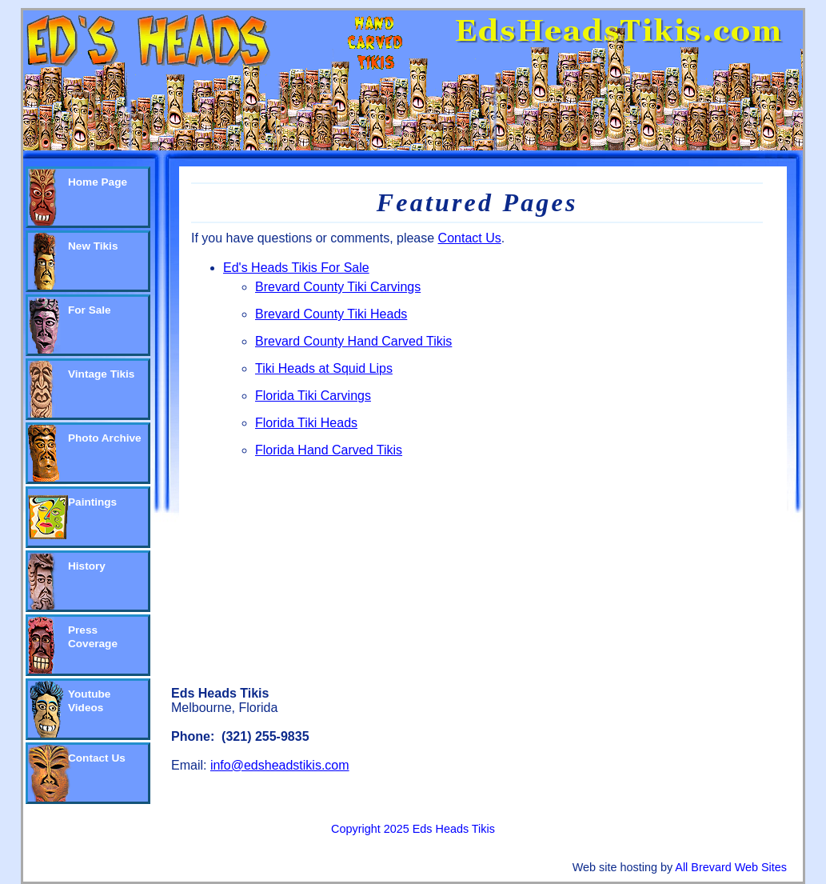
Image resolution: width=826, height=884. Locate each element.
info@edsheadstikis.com (279, 765)
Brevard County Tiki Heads (331, 314)
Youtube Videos (89, 701)
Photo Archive (105, 438)
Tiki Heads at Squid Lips (324, 368)
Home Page (97, 182)
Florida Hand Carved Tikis (328, 450)
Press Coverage (93, 637)
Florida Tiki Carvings (313, 395)
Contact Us (97, 758)
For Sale (89, 310)
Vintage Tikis (101, 374)
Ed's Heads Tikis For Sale (296, 267)
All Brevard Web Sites (731, 867)
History (87, 566)
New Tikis (93, 246)
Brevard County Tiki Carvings (338, 287)
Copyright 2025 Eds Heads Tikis (413, 828)
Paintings (92, 502)
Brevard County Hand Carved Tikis (353, 341)
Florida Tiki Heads (306, 423)
